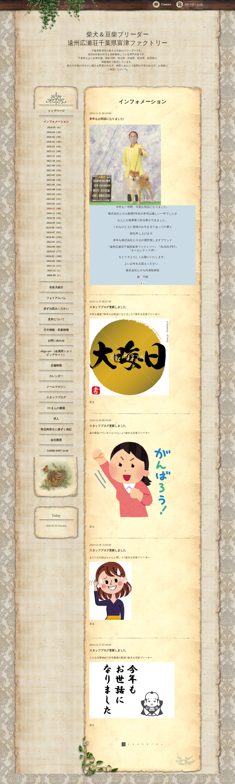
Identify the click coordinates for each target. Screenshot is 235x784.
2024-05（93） (54, 242)
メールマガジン (56, 386)
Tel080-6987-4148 (56, 450)
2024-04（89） (54, 246)
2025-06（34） (54, 180)
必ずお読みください (56, 308)
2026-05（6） (54, 127)
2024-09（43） (54, 223)
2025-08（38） (54, 170)
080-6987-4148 (189, 4)
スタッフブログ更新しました (107, 307)
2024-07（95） (54, 232)
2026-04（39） (54, 132)
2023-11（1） (54, 270)
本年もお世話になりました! (106, 118)
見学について (56, 319)
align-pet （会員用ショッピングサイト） (56, 353)
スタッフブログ (56, 397)
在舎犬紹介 (56, 287)
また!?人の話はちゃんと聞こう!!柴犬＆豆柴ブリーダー (120, 557)
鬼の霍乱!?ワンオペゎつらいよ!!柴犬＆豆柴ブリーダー (120, 433)
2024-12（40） (54, 208)
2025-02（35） (54, 199)
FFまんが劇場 (56, 408)
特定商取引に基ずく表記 (56, 429)
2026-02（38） (54, 142)
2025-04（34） (54, 189)
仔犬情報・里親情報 (56, 329)
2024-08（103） (54, 227)
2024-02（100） (54, 256)
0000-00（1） (54, 275)
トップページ (56, 110)
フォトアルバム (56, 298)
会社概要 (56, 440)
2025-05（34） (54, 184)
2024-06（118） (54, 237)
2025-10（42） (54, 161)
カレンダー (56, 376)
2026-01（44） (54, 146)
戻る (142, 283)
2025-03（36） (54, 194)
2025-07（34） (54, 175)
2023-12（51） (54, 266)
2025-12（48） (54, 151)
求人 (56, 418)
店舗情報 (56, 365)
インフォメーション (56, 121)
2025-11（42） (54, 156)
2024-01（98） (54, 261)
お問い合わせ (56, 340)
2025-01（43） (54, 204)
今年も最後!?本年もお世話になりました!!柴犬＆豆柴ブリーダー (125, 314)
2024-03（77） (54, 251)
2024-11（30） (54, 213)
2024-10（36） (54, 218)
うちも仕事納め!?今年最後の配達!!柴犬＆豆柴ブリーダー (121, 657)
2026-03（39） (54, 137)
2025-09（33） (54, 165)
